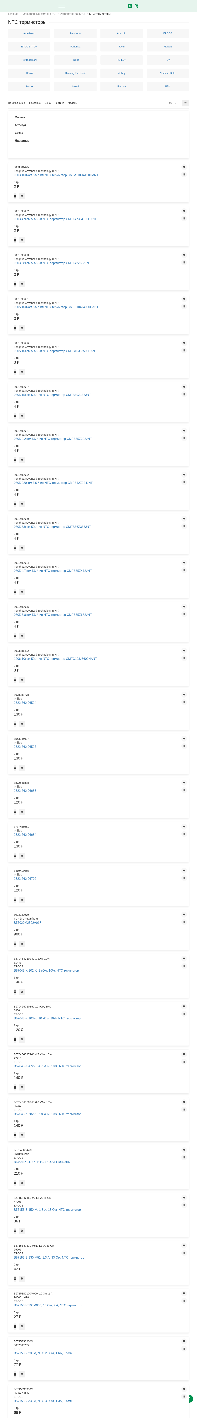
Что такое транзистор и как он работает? (127, 1325)
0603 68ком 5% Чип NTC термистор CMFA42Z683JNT (99, 162)
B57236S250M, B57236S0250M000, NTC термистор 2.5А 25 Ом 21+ (98, 854)
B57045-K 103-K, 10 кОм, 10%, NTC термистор (100, 397)
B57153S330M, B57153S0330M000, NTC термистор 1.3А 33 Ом (97, 508)
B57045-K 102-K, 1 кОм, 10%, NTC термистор (99, 386)
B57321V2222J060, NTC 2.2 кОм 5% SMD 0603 (101, 1038)
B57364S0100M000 (94, 1169)
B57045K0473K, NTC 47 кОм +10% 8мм (99, 430)
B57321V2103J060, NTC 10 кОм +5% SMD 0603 (101, 1027)
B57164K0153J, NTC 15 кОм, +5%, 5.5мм (99, 674)
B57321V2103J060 (93, 1016)
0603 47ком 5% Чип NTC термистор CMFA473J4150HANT (101, 145)
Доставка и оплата (81, 1302)
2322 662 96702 (92, 365)
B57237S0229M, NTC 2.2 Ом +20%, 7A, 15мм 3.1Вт (99, 936)
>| (114, 1275)
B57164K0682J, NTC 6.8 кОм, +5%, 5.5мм (99, 739)
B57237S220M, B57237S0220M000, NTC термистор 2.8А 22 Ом (97, 959)
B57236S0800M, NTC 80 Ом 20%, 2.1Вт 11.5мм (99, 841)
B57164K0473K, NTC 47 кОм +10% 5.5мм (99, 729)
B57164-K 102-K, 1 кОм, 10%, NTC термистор (99, 531)
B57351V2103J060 (93, 1114)
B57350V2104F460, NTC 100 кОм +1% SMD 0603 (99, 1103)
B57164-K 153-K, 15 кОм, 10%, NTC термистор (100, 564)
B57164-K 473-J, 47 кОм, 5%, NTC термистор (99, 608)
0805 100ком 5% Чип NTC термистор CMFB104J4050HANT (101, 180)
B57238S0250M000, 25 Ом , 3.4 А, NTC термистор (100, 983)
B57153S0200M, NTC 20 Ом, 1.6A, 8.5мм (99, 473)
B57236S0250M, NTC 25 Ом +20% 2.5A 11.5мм (99, 830)
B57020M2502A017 (94, 375)
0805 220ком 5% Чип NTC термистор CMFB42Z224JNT (99, 252)
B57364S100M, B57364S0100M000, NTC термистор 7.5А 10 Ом (97, 1225)
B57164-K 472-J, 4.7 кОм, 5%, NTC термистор (99, 597)
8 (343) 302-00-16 (21, 1381)
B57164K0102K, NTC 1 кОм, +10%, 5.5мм (99, 630)
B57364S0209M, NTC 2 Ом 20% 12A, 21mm (101, 1180)
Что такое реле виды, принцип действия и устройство (127, 1304)
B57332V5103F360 (93, 1081)
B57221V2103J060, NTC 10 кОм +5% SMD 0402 (101, 776)
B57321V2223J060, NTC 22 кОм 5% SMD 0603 (101, 1049)
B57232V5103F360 (93, 786)
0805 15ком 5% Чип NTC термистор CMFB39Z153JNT (99, 216)
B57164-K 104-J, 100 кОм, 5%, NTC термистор (100, 553)
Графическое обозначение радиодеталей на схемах (124, 1346)
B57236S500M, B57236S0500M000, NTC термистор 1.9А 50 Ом (97, 868)
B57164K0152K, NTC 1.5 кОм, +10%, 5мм (100, 663)
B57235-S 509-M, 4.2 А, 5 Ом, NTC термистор (99, 798)
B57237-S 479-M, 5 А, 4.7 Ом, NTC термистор (99, 892)
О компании (77, 1315)
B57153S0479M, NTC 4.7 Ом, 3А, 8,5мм (101, 495)
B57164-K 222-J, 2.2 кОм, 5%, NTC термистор (99, 575)
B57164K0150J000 (93, 641)
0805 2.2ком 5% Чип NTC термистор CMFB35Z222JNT (99, 234)
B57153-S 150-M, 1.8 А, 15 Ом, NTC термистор (100, 441)
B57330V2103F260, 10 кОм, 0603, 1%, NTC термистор (98, 1060)
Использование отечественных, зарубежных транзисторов (128, 1335)
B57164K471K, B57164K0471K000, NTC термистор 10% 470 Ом (97, 752)
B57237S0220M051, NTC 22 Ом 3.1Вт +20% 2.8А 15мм (101, 925)
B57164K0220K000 (93, 695)
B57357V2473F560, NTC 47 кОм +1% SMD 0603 (101, 1136)
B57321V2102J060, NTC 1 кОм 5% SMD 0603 (100, 1005)
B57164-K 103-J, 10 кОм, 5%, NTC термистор (99, 542)
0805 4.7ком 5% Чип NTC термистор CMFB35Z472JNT (99, 287)
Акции (73, 1329)
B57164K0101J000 (93, 619)
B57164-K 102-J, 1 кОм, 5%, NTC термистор (101, 520)
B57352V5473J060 (93, 1125)
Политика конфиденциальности (28, 1413)
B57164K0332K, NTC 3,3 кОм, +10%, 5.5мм (100, 707)
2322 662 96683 (92, 350)
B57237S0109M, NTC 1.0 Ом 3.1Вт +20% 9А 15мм (99, 914)
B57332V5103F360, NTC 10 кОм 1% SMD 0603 (101, 1093)
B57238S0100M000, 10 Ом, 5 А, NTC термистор (101, 972)
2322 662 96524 (92, 335)
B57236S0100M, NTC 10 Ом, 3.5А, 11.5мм (99, 820)
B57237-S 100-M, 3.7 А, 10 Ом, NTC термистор (100, 881)
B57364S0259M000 (94, 1202)
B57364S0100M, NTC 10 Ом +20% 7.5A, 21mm (99, 1158)
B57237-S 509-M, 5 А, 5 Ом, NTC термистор (101, 903)
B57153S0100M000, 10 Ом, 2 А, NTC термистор (101, 462)
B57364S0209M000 (94, 1191)
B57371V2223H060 (93, 1249)
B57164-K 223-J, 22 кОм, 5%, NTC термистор (99, 586)
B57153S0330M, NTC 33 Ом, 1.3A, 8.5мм (99, 484)
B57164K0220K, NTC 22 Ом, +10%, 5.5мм (99, 685)
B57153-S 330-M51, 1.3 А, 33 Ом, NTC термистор (101, 452)
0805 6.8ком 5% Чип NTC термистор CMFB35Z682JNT (99, 305)
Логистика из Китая (82, 1322)
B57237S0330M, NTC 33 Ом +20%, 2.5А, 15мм (99, 947)
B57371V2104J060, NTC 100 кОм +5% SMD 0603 (101, 1238)
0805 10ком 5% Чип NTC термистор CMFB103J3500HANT (101, 198)
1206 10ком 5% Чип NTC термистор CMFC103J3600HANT (101, 323)
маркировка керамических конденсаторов (124, 1314)
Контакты (75, 1308)
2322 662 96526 (92, 343)
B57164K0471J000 (93, 717)
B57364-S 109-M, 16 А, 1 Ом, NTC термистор (99, 1147)
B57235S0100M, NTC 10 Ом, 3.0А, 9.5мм (99, 809)
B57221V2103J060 (93, 765)
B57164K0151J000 (93, 652)
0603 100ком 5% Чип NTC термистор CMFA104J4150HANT (101, 127)
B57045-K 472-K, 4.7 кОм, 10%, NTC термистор (100, 408)
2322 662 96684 (92, 358)
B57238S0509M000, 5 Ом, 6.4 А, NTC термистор (101, 994)
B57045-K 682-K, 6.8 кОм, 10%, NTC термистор (100, 419)
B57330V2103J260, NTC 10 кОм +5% (101, 1071)
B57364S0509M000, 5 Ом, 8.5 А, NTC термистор (101, 1213)
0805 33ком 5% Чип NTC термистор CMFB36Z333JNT (99, 269)
